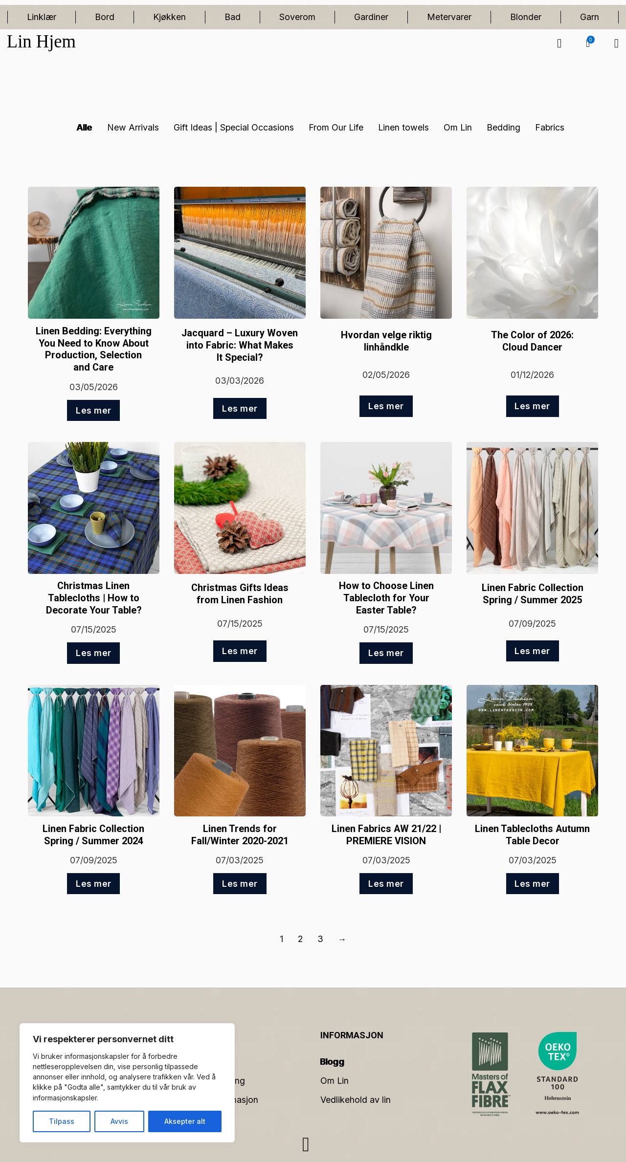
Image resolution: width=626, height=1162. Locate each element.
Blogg (332, 1061)
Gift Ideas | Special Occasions (234, 127)
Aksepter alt (184, 1121)
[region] (127, 1082)
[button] (588, 43)
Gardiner (371, 17)
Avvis (119, 1121)
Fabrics (549, 127)
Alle (84, 127)
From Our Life (336, 127)
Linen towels (403, 127)
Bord (104, 17)
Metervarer (449, 17)
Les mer (94, 410)
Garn (589, 17)
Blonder (525, 17)
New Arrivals (133, 127)
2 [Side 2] (300, 939)
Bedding (503, 127)
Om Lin (458, 127)
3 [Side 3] (320, 939)
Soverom (297, 17)
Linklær (41, 17)
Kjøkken (169, 17)
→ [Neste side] (342, 939)
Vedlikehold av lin (355, 1100)
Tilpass (61, 1121)
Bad (232, 17)
